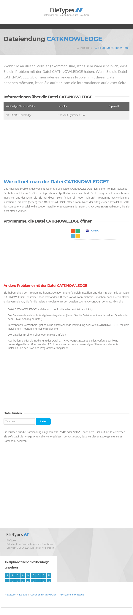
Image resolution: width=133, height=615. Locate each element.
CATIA (95, 230)
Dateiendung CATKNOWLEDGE (111, 48)
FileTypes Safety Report (72, 594)
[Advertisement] (66, 149)
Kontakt (23, 594)
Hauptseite (83, 48)
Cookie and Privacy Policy (43, 594)
